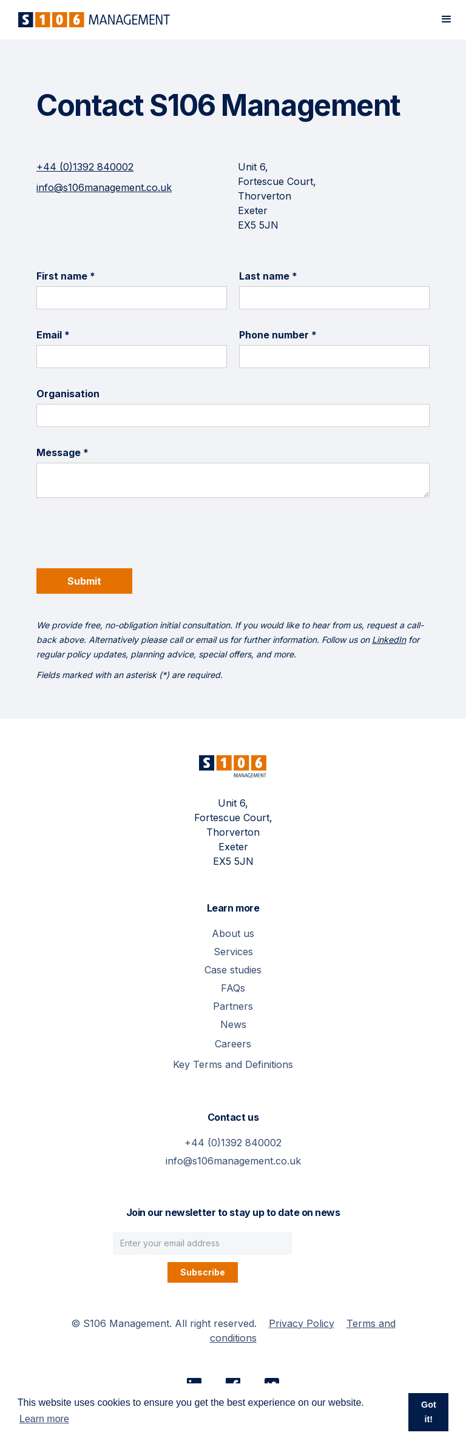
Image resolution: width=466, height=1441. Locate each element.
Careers (233, 1044)
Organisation (68, 394)
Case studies (233, 970)
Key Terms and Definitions (233, 1064)
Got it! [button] (428, 1412)
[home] (91, 19)
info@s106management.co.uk (104, 187)
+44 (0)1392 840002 (84, 167)
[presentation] (128, 539)
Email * (53, 335)
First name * (65, 276)
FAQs (233, 988)
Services (233, 952)
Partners (233, 1006)
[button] (446, 19)
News (233, 1024)
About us (233, 933)
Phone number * (278, 335)
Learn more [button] (44, 1419)
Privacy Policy (301, 1323)
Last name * (268, 276)
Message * (62, 452)
